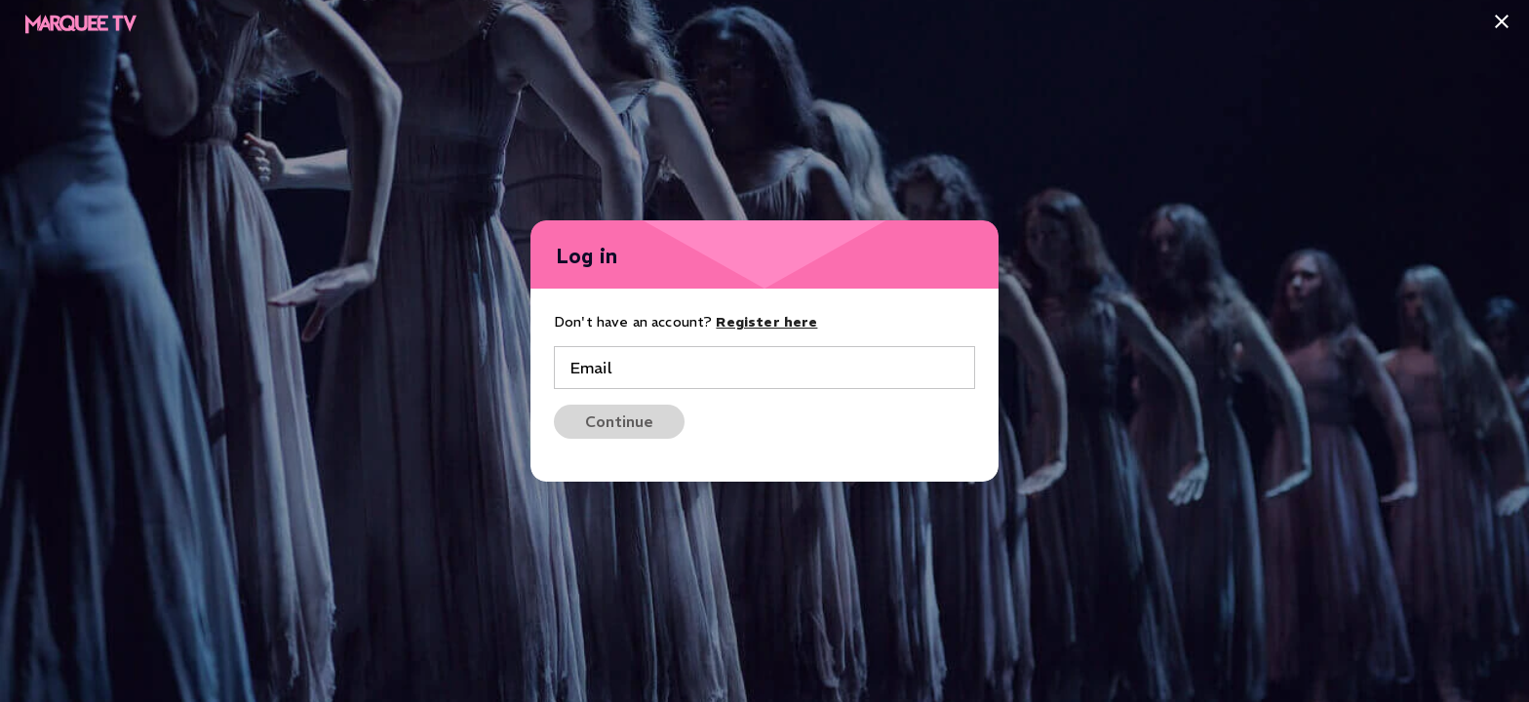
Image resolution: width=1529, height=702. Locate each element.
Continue (619, 421)
